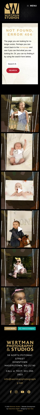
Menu (32, 6)
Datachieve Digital (14, 409)
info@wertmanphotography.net (20, 381)
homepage (24, 47)
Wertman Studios (15, 406)
